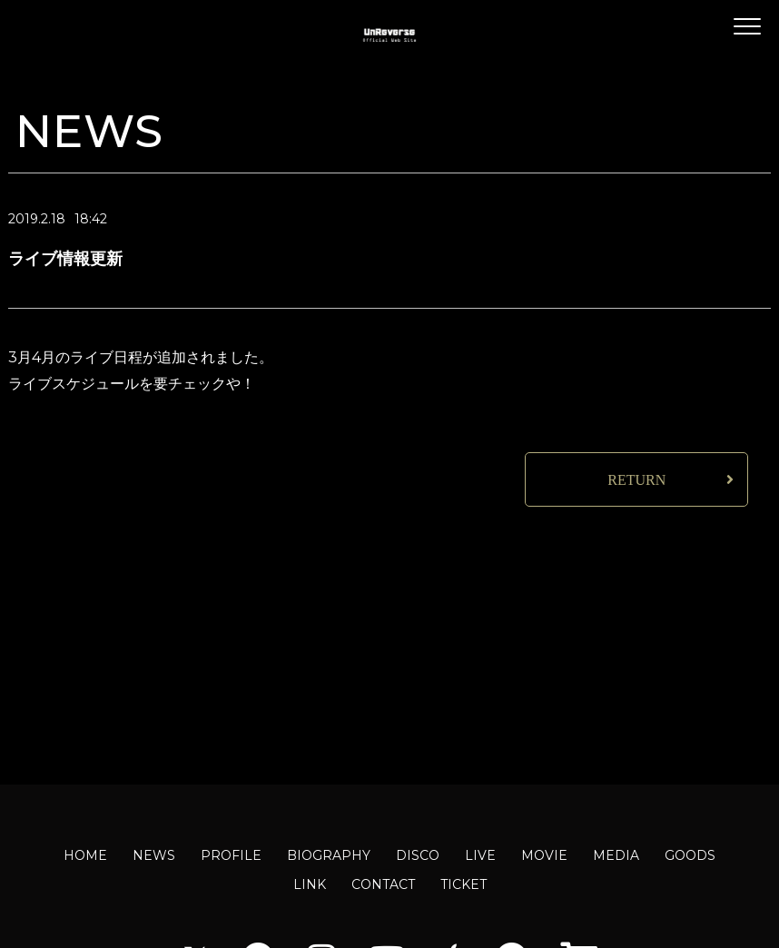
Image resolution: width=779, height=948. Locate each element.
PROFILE (231, 855)
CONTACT (383, 884)
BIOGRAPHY (328, 855)
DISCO (417, 855)
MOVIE (544, 855)
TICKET (463, 884)
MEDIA (616, 855)
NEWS (154, 855)
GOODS (690, 855)
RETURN (636, 480)
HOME (85, 855)
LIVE (480, 855)
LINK (309, 884)
